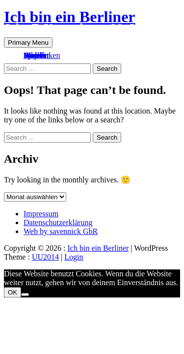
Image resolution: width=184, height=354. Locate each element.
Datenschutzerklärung (58, 222)
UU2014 (45, 257)
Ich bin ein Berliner (69, 17)
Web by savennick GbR (61, 231)
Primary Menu (28, 42)
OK (12, 292)
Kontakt (36, 55)
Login (73, 257)
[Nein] (25, 294)
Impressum (41, 213)
